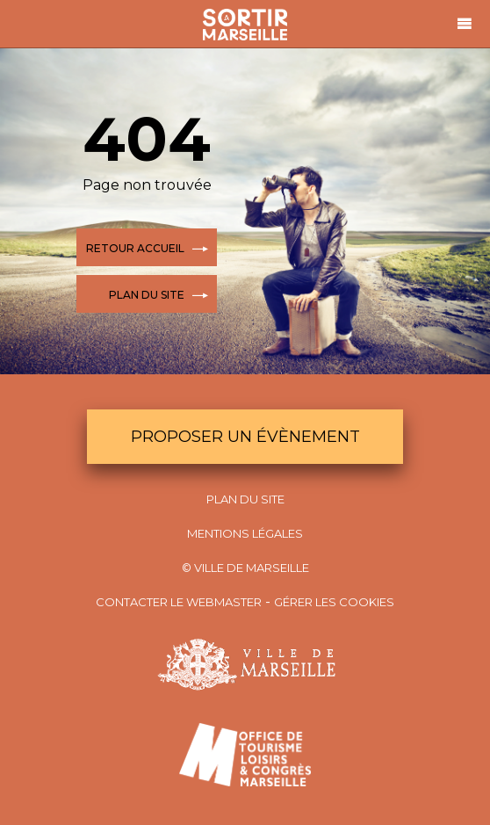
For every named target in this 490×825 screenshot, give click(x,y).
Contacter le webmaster (179, 602)
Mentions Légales (245, 533)
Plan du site (245, 499)
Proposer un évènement (245, 436)
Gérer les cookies (334, 602)
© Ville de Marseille (245, 568)
